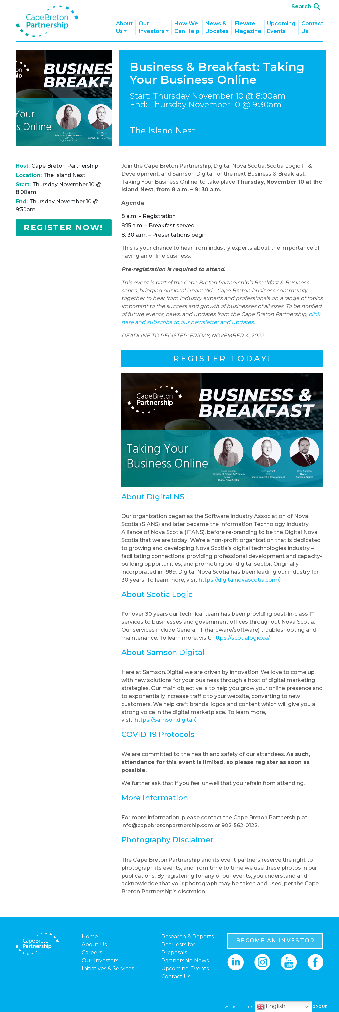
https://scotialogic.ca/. (241, 638)
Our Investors (152, 27)
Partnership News (185, 960)
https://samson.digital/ (165, 720)
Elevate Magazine (248, 27)
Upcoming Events (281, 27)
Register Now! (63, 227)
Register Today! (222, 358)
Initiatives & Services (108, 968)
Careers (92, 952)
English (271, 1007)
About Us (124, 27)
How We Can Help (186, 27)
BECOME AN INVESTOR (275, 940)
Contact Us (312, 27)
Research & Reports (187, 936)
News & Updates (217, 27)
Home (90, 936)
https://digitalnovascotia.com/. (239, 580)
